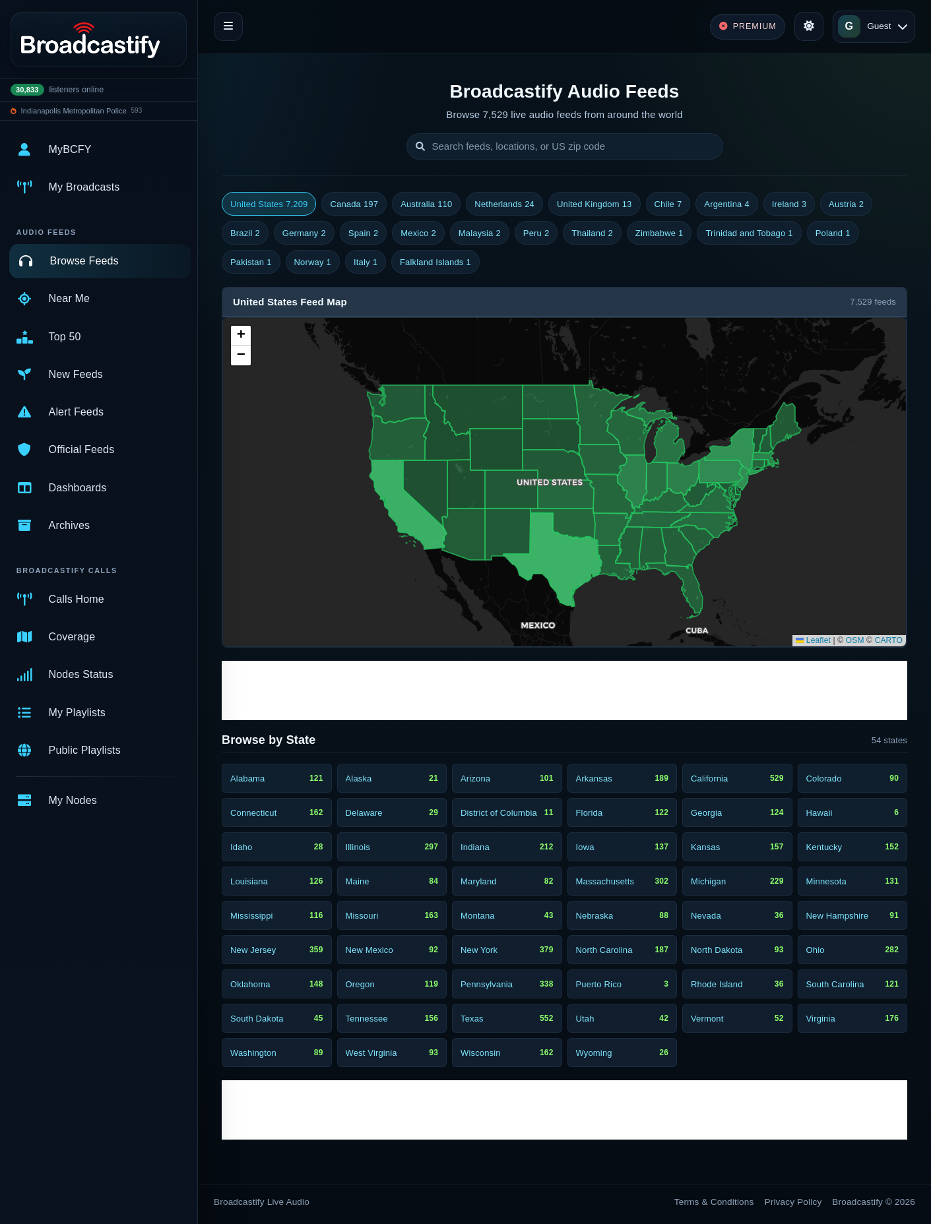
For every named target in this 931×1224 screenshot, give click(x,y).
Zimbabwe (659, 233)
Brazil (245, 233)
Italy (365, 262)
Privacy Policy (793, 1202)
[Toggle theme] (808, 26)
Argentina (726, 204)
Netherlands (504, 204)
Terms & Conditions (714, 1202)
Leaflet (813, 640)
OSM (855, 640)
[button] (241, 336)
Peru (536, 233)
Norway (312, 262)
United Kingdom (594, 204)
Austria (846, 204)
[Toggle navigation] (228, 26)
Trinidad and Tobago (748, 233)
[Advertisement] (564, 690)
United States (268, 204)
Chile (668, 204)
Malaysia (480, 233)
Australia (426, 204)
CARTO (889, 640)
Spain (363, 233)
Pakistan (251, 262)
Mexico (418, 233)
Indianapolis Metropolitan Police (74, 111)
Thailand (592, 233)
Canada (354, 204)
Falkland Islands (435, 262)
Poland (833, 233)
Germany (304, 233)
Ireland (789, 204)
